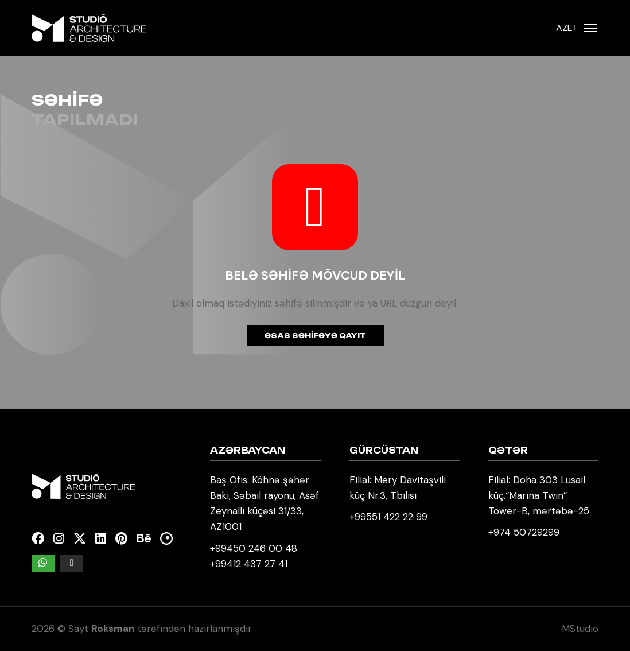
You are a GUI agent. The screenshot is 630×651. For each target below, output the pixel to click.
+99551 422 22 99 (388, 516)
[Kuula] (166, 538)
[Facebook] (38, 538)
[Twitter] (79, 538)
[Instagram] (58, 538)
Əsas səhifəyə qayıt (315, 335)
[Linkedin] (100, 538)
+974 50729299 (523, 532)
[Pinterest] (121, 538)
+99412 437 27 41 (248, 563)
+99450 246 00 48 (253, 548)
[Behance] (144, 538)
